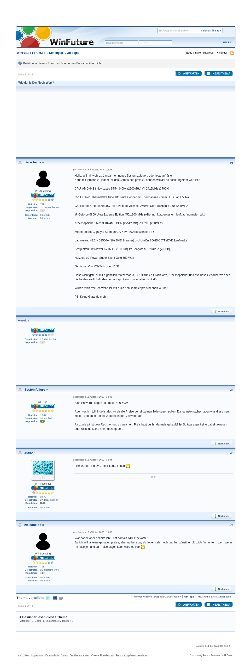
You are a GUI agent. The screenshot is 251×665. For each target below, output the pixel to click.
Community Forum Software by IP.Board (211, 655)
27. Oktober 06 (48, 339)
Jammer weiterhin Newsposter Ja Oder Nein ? (157, 596)
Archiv (64, 655)
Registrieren (208, 42)
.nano (28, 452)
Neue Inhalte (193, 52)
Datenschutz (52, 655)
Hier (77, 466)
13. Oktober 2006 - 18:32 (99, 396)
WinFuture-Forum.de (31, 53)
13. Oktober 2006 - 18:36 (99, 532)
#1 (231, 162)
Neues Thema (218, 73)
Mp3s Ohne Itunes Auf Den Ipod (214, 596)
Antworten (188, 73)
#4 (231, 525)
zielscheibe (32, 162)
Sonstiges (56, 53)
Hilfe (227, 42)
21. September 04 (49, 207)
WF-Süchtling (43, 191)
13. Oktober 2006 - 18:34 (99, 459)
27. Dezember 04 (49, 500)
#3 (231, 453)
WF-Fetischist (43, 483)
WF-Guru (43, 401)
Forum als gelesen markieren (131, 655)
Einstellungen (106, 655)
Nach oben (221, 311)
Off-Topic (73, 53)
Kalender (222, 52)
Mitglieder (208, 52)
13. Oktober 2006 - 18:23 (99, 169)
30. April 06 (46, 418)
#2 (231, 390)
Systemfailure (34, 389)
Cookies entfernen (79, 655)
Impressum (37, 655)
